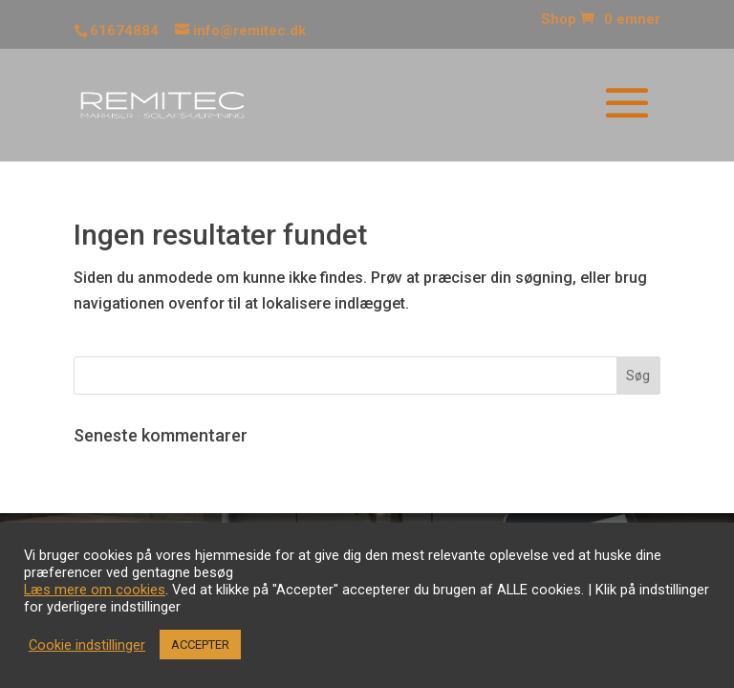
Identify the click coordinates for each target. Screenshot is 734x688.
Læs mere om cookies (94, 589)
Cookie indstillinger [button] (87, 645)
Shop (558, 20)
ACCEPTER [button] (200, 644)
